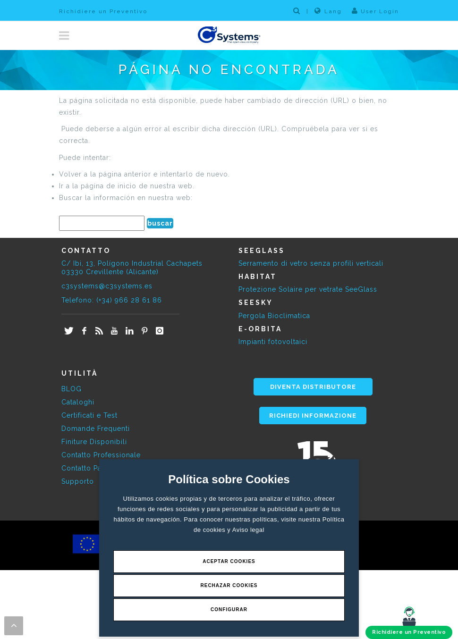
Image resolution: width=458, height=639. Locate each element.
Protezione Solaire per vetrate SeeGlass (307, 289)
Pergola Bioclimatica (274, 316)
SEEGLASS (261, 250)
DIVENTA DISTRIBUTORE (313, 386)
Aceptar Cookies (229, 561)
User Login (375, 11)
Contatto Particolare (96, 468)
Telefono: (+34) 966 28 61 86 (111, 300)
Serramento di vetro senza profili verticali (310, 263)
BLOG (71, 389)
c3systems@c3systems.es (107, 286)
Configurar (229, 609)
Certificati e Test (89, 415)
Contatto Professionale (101, 455)
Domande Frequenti (95, 428)
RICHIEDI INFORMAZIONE (312, 415)
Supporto (77, 481)
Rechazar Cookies (228, 585)
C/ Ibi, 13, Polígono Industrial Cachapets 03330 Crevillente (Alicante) (132, 268)
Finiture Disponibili (94, 442)
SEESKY (255, 302)
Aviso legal (248, 529)
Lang (328, 11)
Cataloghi (77, 402)
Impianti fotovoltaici (272, 341)
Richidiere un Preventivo (103, 11)
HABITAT (257, 276)
